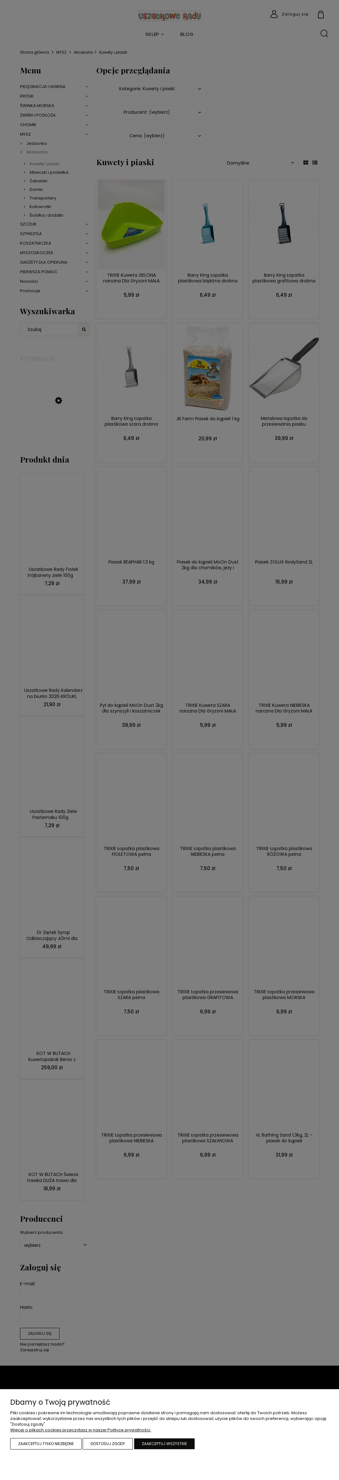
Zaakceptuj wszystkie (164, 1443)
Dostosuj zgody (108, 1443)
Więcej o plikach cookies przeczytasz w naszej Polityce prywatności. (80, 1430)
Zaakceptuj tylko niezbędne (46, 1443)
